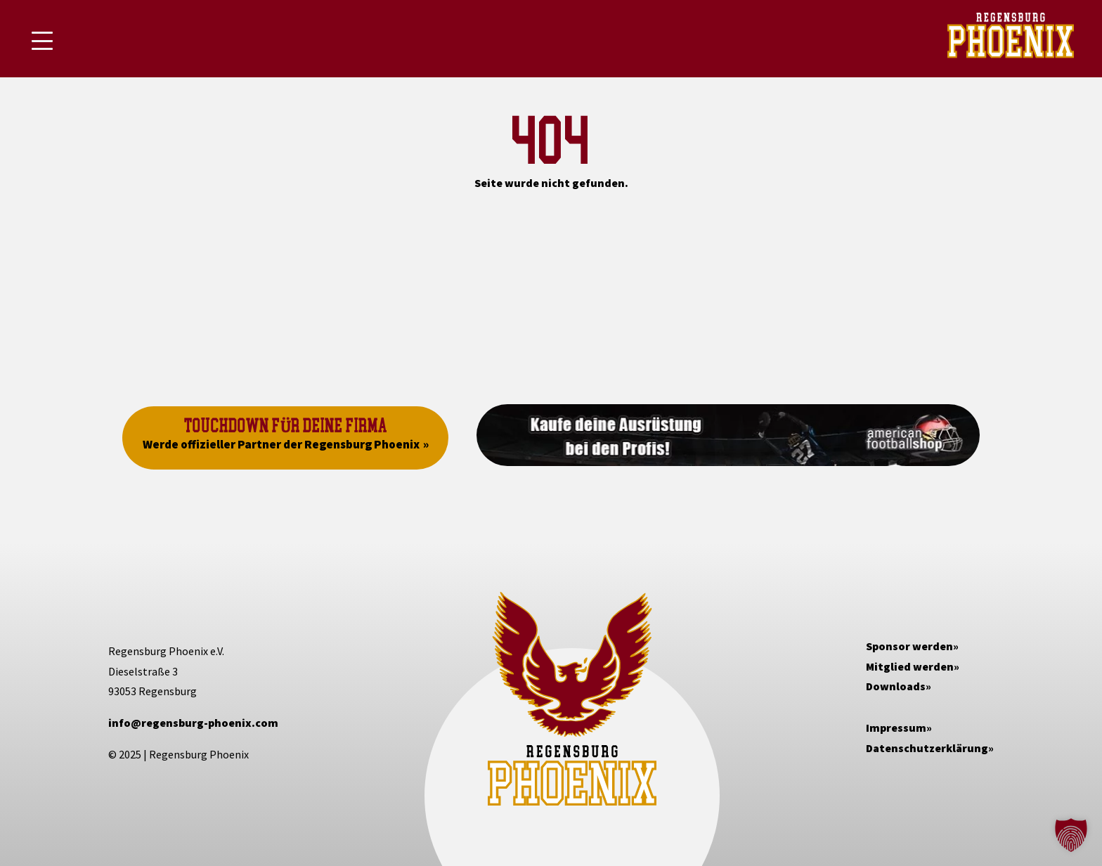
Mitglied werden (910, 666)
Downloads (896, 686)
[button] (1071, 835)
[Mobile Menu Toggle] (42, 41)
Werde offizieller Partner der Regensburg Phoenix (281, 444)
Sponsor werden (909, 646)
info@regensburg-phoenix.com (193, 723)
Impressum (896, 727)
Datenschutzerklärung (927, 748)
